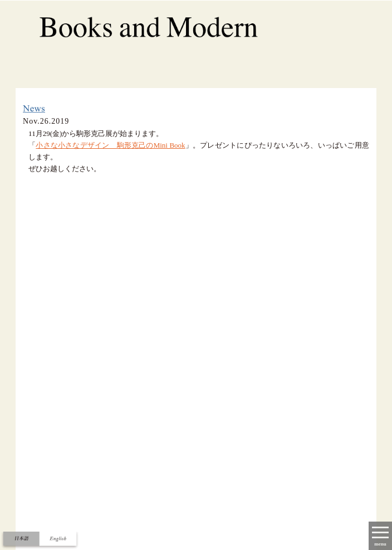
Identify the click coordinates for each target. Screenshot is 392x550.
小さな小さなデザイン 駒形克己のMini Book (110, 145)
